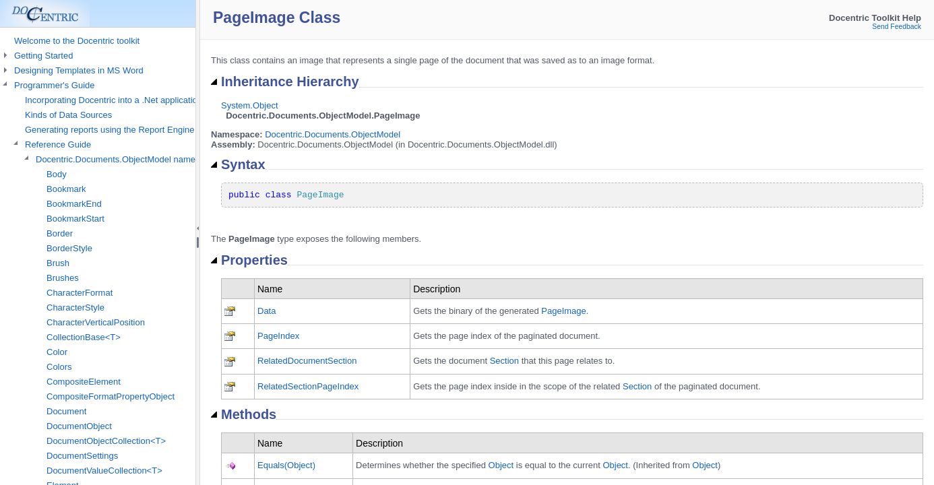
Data (266, 311)
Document (66, 411)
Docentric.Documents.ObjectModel (332, 134)
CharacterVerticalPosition (95, 322)
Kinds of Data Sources (68, 115)
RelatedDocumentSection (306, 361)
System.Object (249, 105)
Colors (59, 367)
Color (56, 352)
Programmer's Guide (54, 85)
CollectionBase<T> (83, 337)
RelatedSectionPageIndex (308, 386)
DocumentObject (79, 426)
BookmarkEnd (74, 204)
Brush (57, 263)
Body (56, 174)
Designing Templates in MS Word (79, 70)
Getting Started (43, 56)
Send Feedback (896, 26)
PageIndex (278, 336)
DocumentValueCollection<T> (104, 470)
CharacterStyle (75, 307)
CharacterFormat (79, 293)
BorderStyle (69, 248)
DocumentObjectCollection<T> (106, 441)
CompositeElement (83, 382)
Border (59, 233)
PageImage (563, 311)
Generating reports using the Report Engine (110, 130)
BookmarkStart (75, 219)
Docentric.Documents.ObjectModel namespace (127, 159)
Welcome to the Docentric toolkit (76, 41)
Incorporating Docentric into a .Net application (113, 100)
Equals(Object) (286, 465)
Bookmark (66, 189)
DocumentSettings (82, 456)
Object (501, 465)
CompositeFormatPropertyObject (110, 396)
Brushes (62, 278)
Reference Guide (58, 144)
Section (504, 361)
